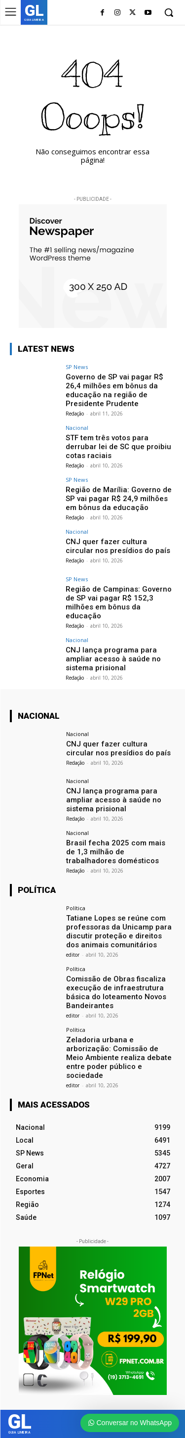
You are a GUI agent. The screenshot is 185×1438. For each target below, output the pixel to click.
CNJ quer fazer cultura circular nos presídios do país (118, 546)
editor (72, 954)
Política (75, 908)
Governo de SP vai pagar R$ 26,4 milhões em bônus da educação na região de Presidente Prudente (114, 390)
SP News (77, 367)
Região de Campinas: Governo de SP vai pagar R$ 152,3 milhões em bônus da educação (119, 602)
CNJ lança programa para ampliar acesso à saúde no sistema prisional (113, 659)
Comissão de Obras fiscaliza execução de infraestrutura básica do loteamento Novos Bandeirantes (116, 992)
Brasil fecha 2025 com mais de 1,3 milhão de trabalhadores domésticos (115, 851)
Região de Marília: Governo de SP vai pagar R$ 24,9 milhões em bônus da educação (119, 498)
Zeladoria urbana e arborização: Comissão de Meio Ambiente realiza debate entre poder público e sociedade (119, 1057)
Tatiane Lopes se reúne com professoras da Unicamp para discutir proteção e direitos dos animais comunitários (119, 931)
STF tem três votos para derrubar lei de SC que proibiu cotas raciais (118, 446)
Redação (75, 413)
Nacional (77, 427)
